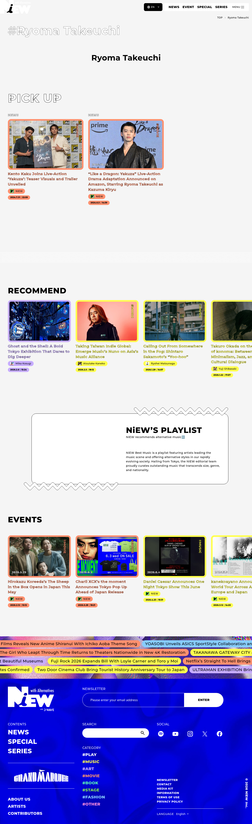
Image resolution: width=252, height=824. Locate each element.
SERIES (221, 7)
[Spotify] (161, 734)
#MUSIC (90, 761)
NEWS (174, 7)
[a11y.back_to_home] (16, 8)
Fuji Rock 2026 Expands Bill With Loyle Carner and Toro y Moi (116, 661)
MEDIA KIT (165, 788)
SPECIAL (204, 7)
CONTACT (164, 784)
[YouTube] (175, 734)
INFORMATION (168, 793)
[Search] (115, 733)
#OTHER (91, 804)
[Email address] (133, 700)
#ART (88, 768)
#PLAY (89, 754)
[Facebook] (219, 734)
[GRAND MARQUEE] (41, 776)
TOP (219, 17)
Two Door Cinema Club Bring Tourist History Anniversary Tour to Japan (112, 669)
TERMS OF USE (168, 797)
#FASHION (93, 797)
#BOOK (90, 783)
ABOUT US (19, 799)
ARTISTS (17, 806)
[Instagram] (190, 734)
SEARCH (89, 724)
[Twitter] (205, 734)
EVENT (188, 7)
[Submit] (143, 733)
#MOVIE (91, 775)
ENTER (204, 700)
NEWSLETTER (94, 689)
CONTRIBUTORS (25, 813)
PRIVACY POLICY (170, 801)
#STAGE (90, 790)
